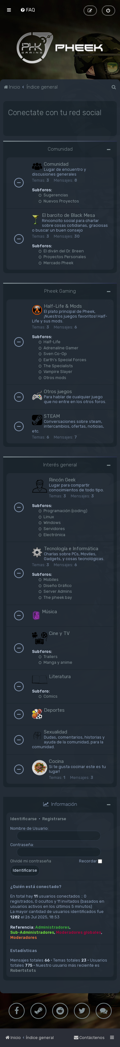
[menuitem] (27, 9)
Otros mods (52, 377)
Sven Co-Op (52, 353)
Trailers (48, 656)
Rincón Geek (62, 480)
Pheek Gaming (60, 291)
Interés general (60, 465)
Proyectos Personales (62, 256)
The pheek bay (55, 597)
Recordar (90, 861)
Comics (48, 696)
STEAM (52, 416)
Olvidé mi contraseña (30, 861)
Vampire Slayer (55, 371)
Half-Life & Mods (63, 306)
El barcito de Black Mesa (68, 215)
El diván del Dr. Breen (61, 250)
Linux (46, 516)
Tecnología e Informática (71, 548)
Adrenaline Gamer (58, 347)
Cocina (56, 761)
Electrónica (51, 534)
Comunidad (60, 149)
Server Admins (55, 591)
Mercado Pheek (55, 262)
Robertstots (23, 970)
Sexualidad (55, 732)
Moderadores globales (78, 932)
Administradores (52, 926)
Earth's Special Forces (62, 359)
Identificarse (23, 818)
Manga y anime (55, 662)
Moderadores (23, 937)
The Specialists (55, 365)
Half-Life (49, 341)
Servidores (51, 528)
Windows (49, 522)
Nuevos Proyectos (58, 201)
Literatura (60, 676)
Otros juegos (58, 391)
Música (49, 611)
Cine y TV (59, 633)
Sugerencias (53, 195)
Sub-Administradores (32, 932)
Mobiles (48, 579)
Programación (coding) (62, 510)
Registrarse (54, 818)
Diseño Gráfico (55, 585)
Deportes (54, 710)
